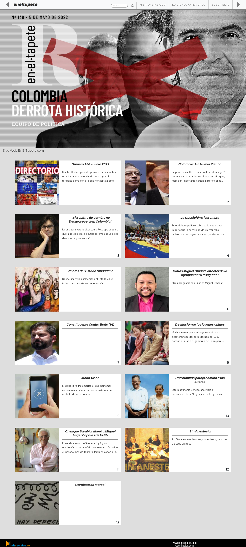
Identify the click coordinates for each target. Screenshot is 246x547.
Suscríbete (220, 4)
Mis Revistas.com (153, 4)
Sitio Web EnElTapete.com (23, 150)
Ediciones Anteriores (188, 4)
